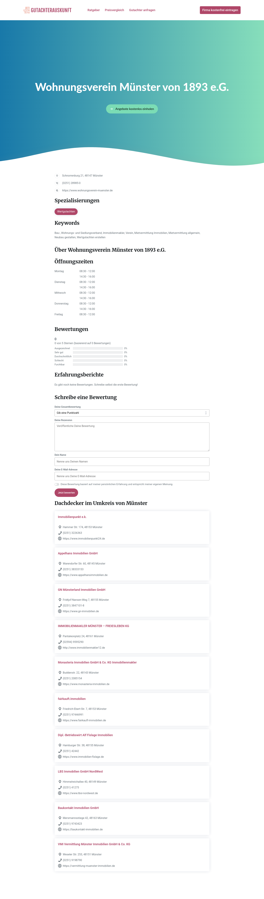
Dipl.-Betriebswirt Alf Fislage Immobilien (85, 735)
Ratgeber (94, 10)
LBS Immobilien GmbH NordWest (80, 771)
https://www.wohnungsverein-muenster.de (87, 190)
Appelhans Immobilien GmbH (78, 553)
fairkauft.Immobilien (72, 699)
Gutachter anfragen (142, 10)
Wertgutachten (66, 211)
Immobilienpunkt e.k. (72, 517)
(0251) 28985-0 (71, 183)
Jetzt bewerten (66, 492)
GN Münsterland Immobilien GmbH (81, 589)
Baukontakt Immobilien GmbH (78, 808)
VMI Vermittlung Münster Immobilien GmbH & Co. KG (94, 844)
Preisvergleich (114, 10)
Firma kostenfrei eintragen (220, 10)
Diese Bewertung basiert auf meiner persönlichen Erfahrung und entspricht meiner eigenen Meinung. (117, 484)
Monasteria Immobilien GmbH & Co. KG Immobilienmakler (97, 662)
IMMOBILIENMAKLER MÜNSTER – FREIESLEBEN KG (93, 626)
